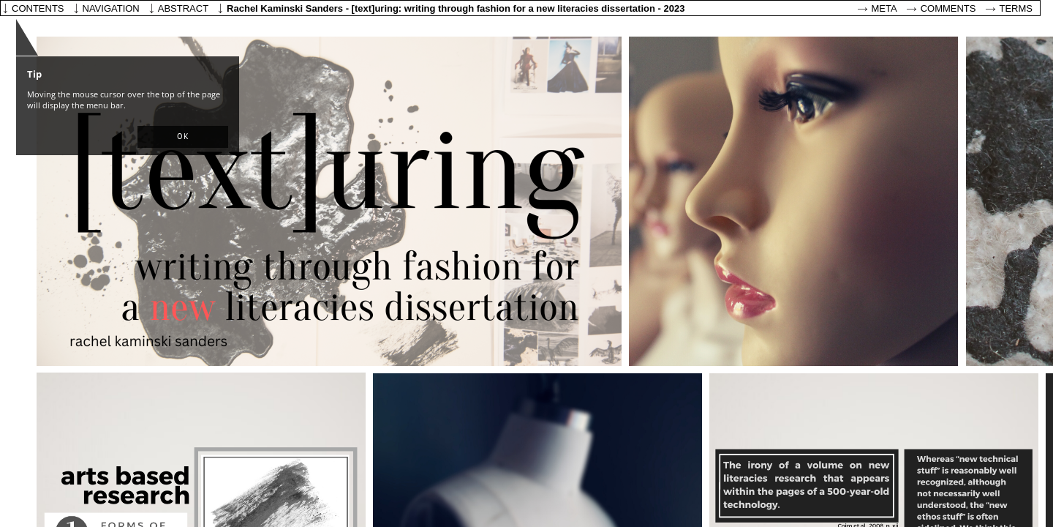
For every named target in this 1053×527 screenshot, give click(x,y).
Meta (884, 8)
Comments (948, 8)
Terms (1016, 8)
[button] (182, 137)
